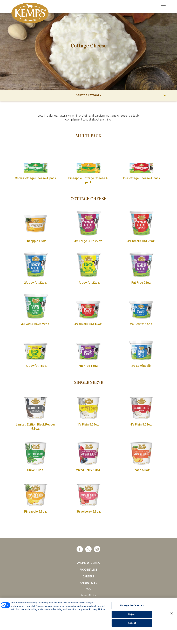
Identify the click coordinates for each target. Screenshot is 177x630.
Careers (88, 576)
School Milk (88, 583)
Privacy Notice (88, 595)
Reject (131, 614)
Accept (132, 623)
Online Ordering (88, 562)
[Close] (171, 613)
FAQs (88, 589)
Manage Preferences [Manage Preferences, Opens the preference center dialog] (132, 605)
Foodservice (88, 569)
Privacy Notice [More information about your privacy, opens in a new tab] (97, 609)
